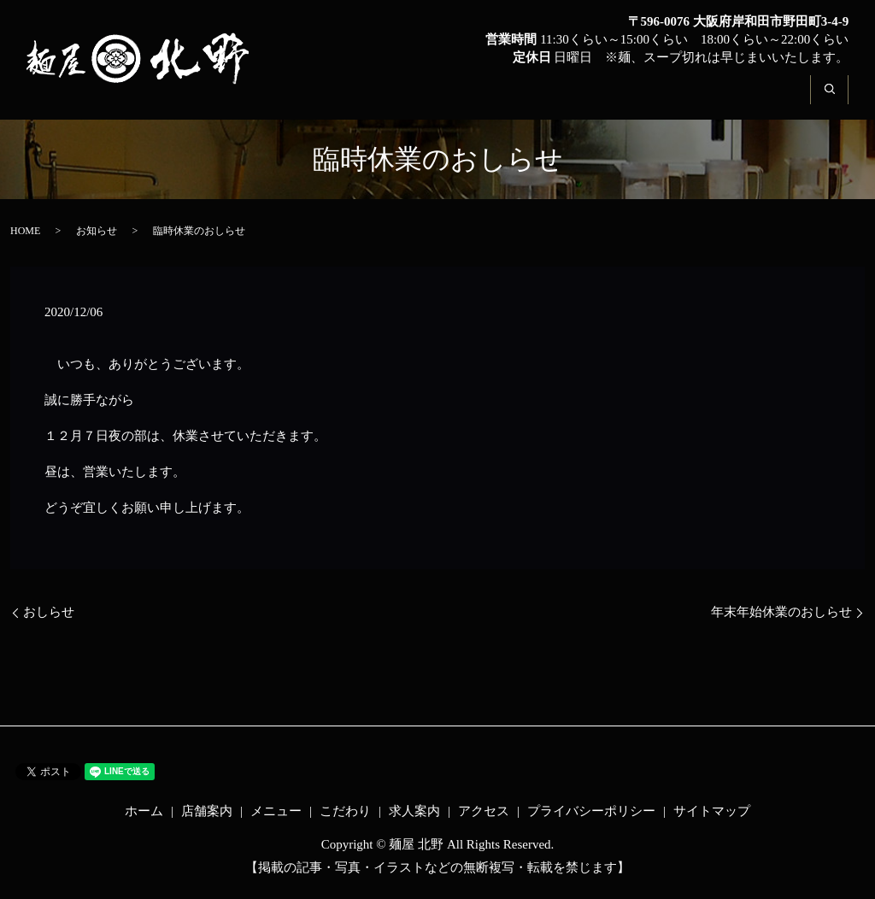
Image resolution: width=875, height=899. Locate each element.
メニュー (496, 100)
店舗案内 (406, 100)
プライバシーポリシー (591, 811)
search (839, 99)
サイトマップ (711, 811)
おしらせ (48, 612)
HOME (25, 231)
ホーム (323, 100)
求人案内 (676, 100)
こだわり (586, 100)
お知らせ (96, 231)
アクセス (765, 100)
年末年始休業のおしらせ (781, 612)
